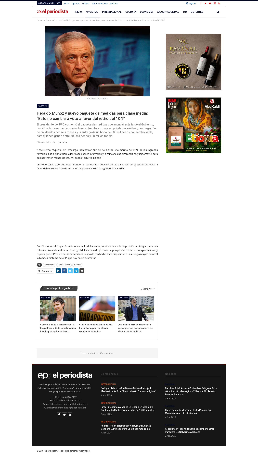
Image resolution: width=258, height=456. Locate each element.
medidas (77, 265)
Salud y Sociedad (168, 11)
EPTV (66, 3)
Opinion (75, 3)
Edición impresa (100, 3)
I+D (185, 11)
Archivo (85, 3)
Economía (146, 11)
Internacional (111, 11)
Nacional (92, 11)
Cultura (130, 11)
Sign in (191, 3)
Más (193, 11)
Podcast (114, 3)
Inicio (78, 11)
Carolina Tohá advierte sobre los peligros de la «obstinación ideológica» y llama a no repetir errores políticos (191, 391)
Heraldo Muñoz (64, 265)
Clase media (49, 265)
